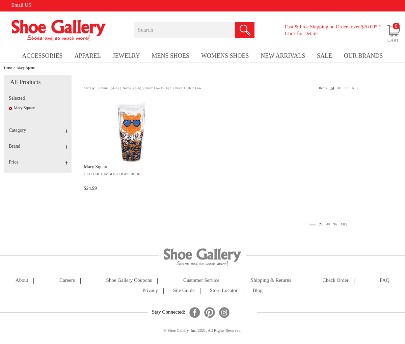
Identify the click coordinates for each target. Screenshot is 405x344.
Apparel (87, 55)
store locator (224, 290)
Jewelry (126, 55)
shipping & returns (271, 280)
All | (355, 88)
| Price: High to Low (187, 88)
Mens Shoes (171, 55)
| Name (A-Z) (108, 88)
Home (8, 68)
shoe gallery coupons (129, 280)
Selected (17, 98)
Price (38, 162)
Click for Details (302, 33)
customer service (201, 280)
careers (67, 280)
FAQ (384, 280)
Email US (21, 5)
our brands (363, 55)
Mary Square (26, 68)
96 (346, 88)
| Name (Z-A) (130, 88)
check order (336, 280)
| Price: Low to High (157, 88)
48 (339, 88)
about (22, 280)
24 (332, 88)
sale (324, 55)
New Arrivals (283, 55)
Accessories (42, 55)
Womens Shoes (225, 55)
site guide (184, 290)
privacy (150, 290)
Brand (38, 146)
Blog (258, 290)
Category (38, 130)
